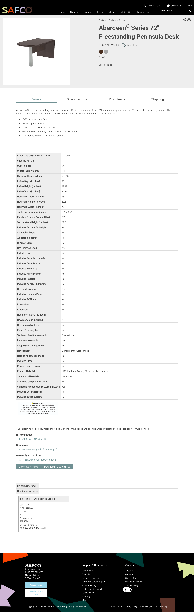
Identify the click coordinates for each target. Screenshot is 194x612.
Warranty (86, 596)
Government (87, 570)
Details (36, 99)
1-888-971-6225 (36, 572)
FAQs (84, 600)
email (38, 569)
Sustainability (131, 585)
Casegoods (123, 20)
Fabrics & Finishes (90, 578)
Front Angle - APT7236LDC (33, 438)
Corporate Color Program (93, 581)
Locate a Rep (88, 592)
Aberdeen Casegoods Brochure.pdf (38, 449)
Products (102, 20)
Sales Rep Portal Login (36, 594)
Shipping (157, 99)
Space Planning (89, 585)
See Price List (105, 64)
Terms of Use (115, 606)
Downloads (117, 99)
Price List (86, 574)
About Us (129, 570)
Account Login (36, 585)
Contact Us (130, 578)
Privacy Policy (131, 606)
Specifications (77, 99)
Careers (129, 574)
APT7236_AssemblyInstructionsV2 (37, 459)
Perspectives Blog (134, 581)
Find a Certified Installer (93, 589)
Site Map (163, 606)
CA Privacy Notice (148, 606)
